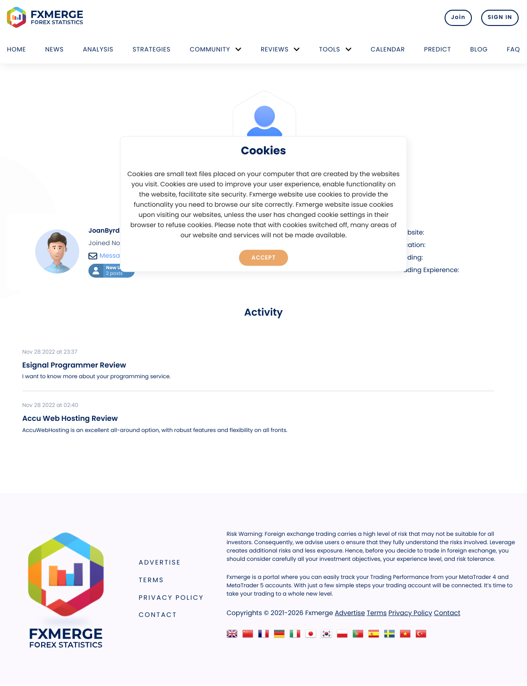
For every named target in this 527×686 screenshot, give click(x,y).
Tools (329, 49)
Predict (437, 49)
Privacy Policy (171, 597)
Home (16, 49)
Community (210, 49)
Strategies (151, 49)
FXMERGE (46, 17)
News (54, 49)
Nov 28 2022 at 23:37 (49, 352)
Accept (264, 257)
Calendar (387, 49)
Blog (479, 49)
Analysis (98, 49)
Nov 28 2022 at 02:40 (50, 405)
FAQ (513, 49)
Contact (158, 614)
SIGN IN (500, 17)
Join (454, 17)
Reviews (275, 49)
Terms (151, 579)
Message (108, 255)
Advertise (160, 562)
